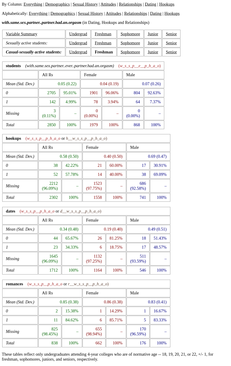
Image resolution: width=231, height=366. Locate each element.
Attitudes (108, 4)
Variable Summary (21, 34)
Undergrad (78, 34)
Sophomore (130, 34)
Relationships (130, 4)
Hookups (166, 4)
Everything (32, 4)
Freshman (103, 34)
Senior (171, 34)
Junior (153, 34)
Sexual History (85, 4)
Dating (150, 4)
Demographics (57, 4)
